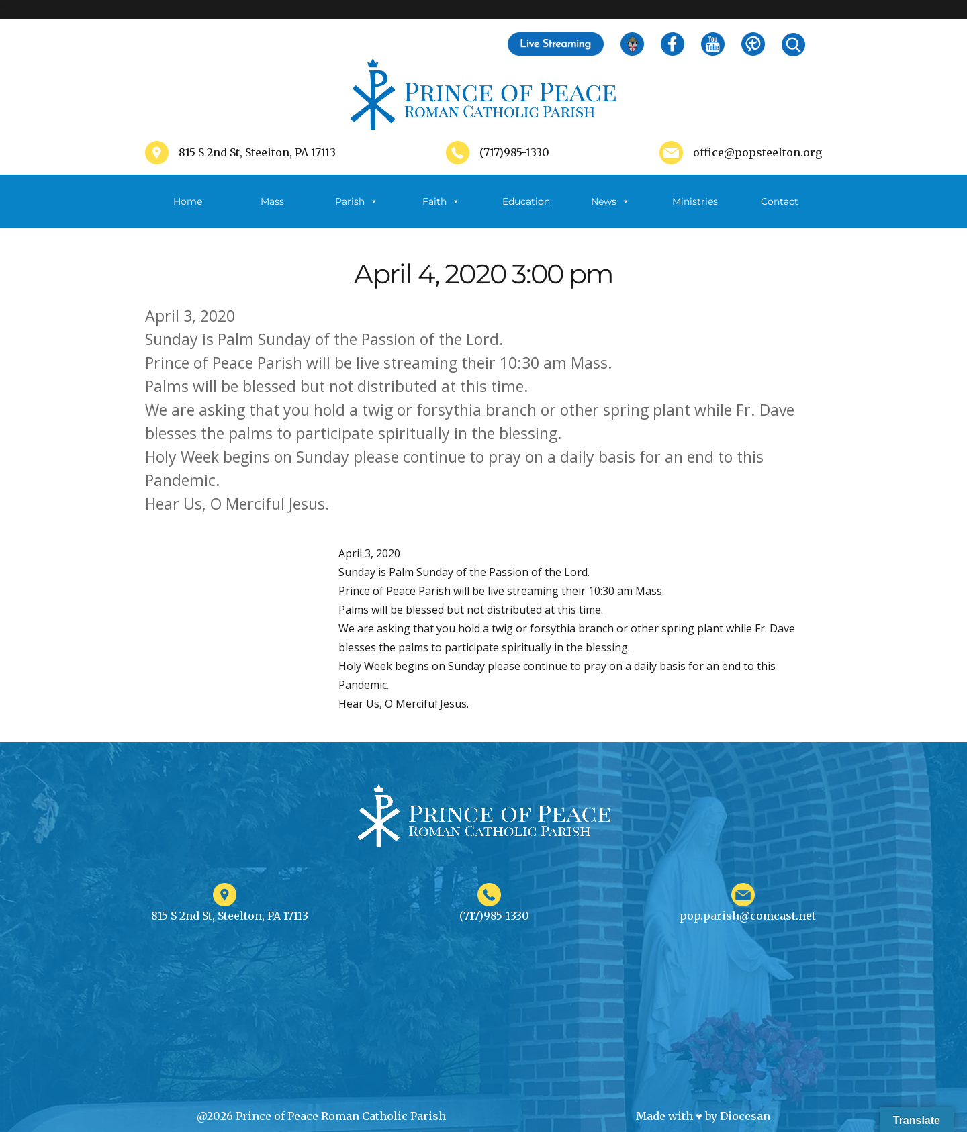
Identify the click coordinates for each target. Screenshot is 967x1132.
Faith (441, 201)
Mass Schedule (272, 211)
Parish (356, 201)
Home (187, 201)
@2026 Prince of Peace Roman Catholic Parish (321, 1116)
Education (526, 201)
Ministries (695, 211)
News (610, 201)
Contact (779, 201)
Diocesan (745, 1116)
